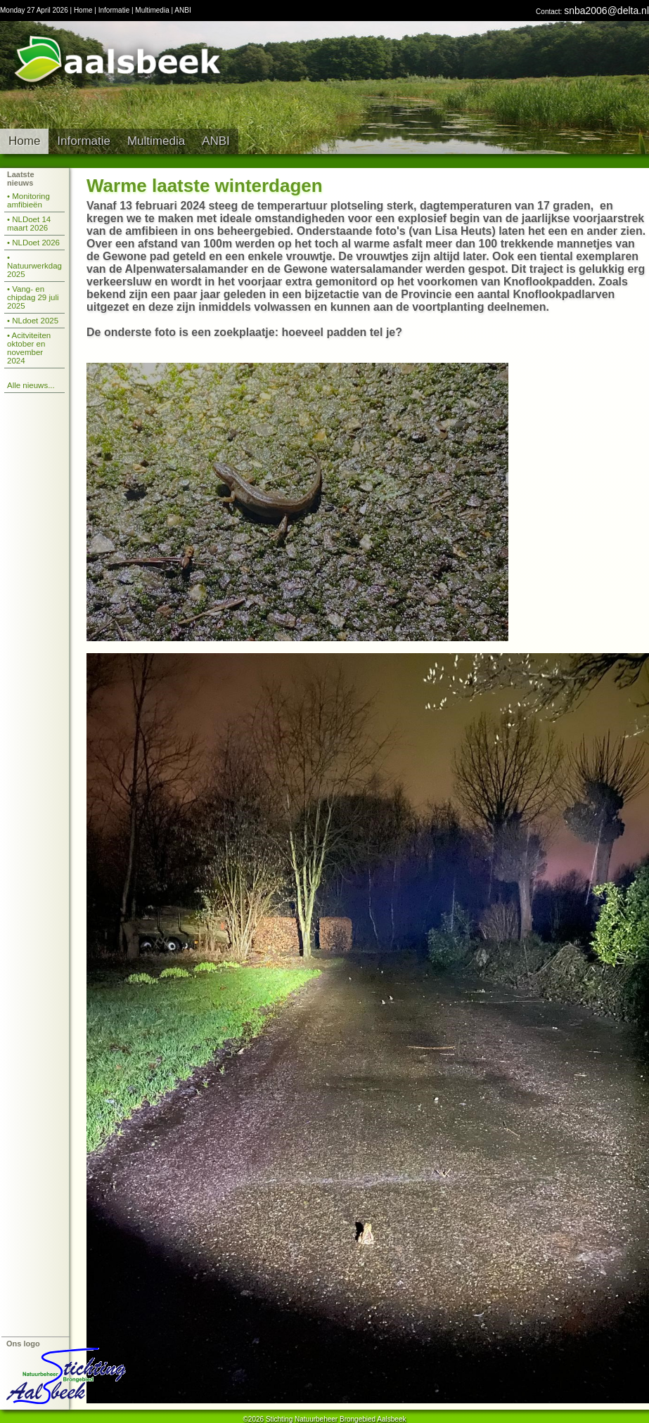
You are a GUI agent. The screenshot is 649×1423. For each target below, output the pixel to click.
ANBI (182, 10)
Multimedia (152, 10)
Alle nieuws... (31, 385)
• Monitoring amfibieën (28, 200)
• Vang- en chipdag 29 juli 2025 (33, 297)
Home (83, 10)
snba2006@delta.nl (606, 10)
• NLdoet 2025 (32, 320)
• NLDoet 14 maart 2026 (29, 223)
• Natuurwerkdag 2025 (34, 265)
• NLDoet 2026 (33, 242)
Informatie (113, 10)
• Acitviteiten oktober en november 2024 (29, 348)
